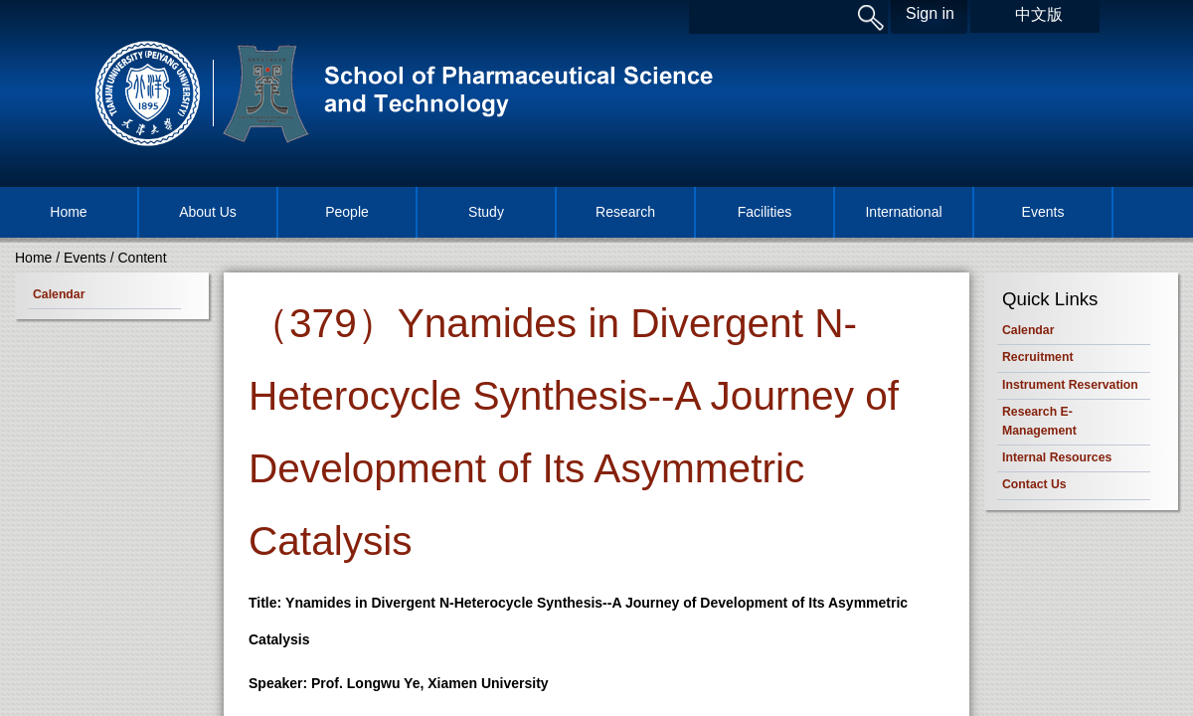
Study (486, 212)
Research (625, 212)
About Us (208, 212)
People (347, 212)
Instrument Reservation (1070, 385)
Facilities (764, 212)
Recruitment (1037, 357)
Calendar (59, 294)
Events (1043, 212)
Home (68, 212)
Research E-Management (1039, 421)
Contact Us (1034, 484)
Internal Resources (1056, 457)
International (903, 212)
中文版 (1039, 14)
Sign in (930, 13)
